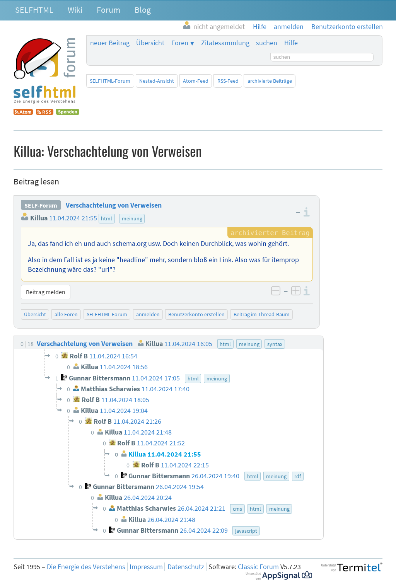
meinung (132, 218)
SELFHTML (34, 9)
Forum (108, 9)
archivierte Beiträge (270, 80)
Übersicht (150, 43)
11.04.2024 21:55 (73, 218)
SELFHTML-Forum (110, 80)
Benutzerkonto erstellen (196, 314)
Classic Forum (258, 567)
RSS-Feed (228, 80)
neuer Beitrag (110, 43)
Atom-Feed (195, 80)
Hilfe (291, 43)
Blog (143, 9)
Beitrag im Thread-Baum (262, 314)
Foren (179, 43)
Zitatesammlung (225, 43)
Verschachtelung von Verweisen (114, 205)
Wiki (75, 9)
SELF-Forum (40, 205)
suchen (266, 43)
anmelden (148, 314)
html (106, 218)
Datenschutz (185, 567)
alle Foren (66, 314)
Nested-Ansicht (156, 80)
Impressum (146, 567)
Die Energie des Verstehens (86, 567)
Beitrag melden (45, 292)
